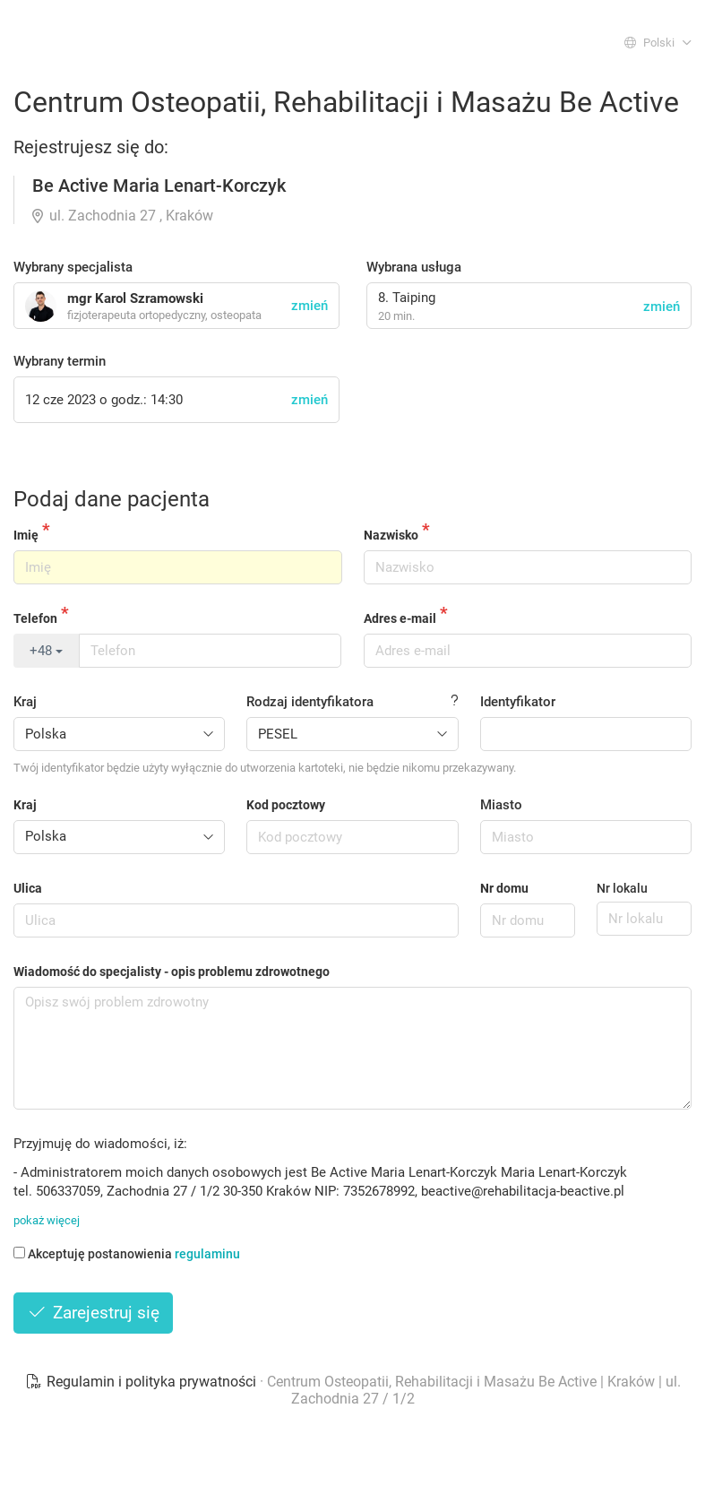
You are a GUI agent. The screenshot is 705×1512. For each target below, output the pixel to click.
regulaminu (207, 1254)
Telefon (35, 618)
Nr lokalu (622, 888)
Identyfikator (517, 702)
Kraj (25, 702)
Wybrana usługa (413, 267)
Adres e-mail (400, 618)
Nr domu (504, 888)
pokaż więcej (46, 1220)
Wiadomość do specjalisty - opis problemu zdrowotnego (171, 971)
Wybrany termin (59, 361)
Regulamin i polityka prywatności (142, 1381)
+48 (46, 651)
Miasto (501, 805)
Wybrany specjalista (73, 267)
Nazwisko (391, 535)
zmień (661, 306)
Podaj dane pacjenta (111, 499)
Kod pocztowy (285, 805)
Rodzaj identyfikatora (310, 702)
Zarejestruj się (93, 1312)
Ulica (27, 888)
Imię (26, 535)
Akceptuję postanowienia (126, 1254)
